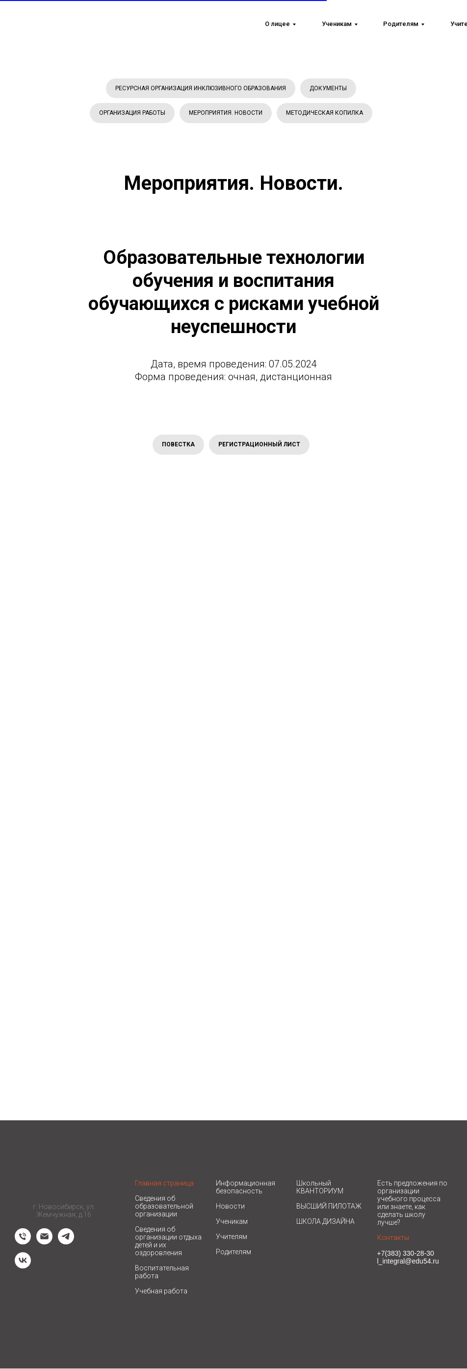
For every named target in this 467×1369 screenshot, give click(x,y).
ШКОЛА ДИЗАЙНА (325, 1222)
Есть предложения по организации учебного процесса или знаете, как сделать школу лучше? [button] (412, 1203)
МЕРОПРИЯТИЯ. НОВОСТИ (225, 113)
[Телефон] (23, 1242)
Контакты (393, 1238)
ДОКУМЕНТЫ (328, 88)
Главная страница (164, 1184)
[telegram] (66, 1242)
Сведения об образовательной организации (164, 1206)
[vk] (23, 1266)
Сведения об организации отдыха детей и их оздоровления (168, 1241)
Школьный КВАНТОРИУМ (319, 1187)
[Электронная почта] (44, 1242)
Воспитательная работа (162, 1272)
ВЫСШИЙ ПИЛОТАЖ (329, 1207)
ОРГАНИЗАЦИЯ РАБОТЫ (132, 113)
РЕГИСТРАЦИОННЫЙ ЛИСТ (259, 444)
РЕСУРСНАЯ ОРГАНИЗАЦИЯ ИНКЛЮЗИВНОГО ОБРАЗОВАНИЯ (200, 88)
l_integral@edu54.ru (408, 1262)
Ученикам (232, 1222)
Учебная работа (161, 1291)
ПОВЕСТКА (178, 444)
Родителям (233, 1252)
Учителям (231, 1237)
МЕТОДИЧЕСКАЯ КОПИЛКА (324, 113)
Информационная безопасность (245, 1187)
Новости (230, 1207)
